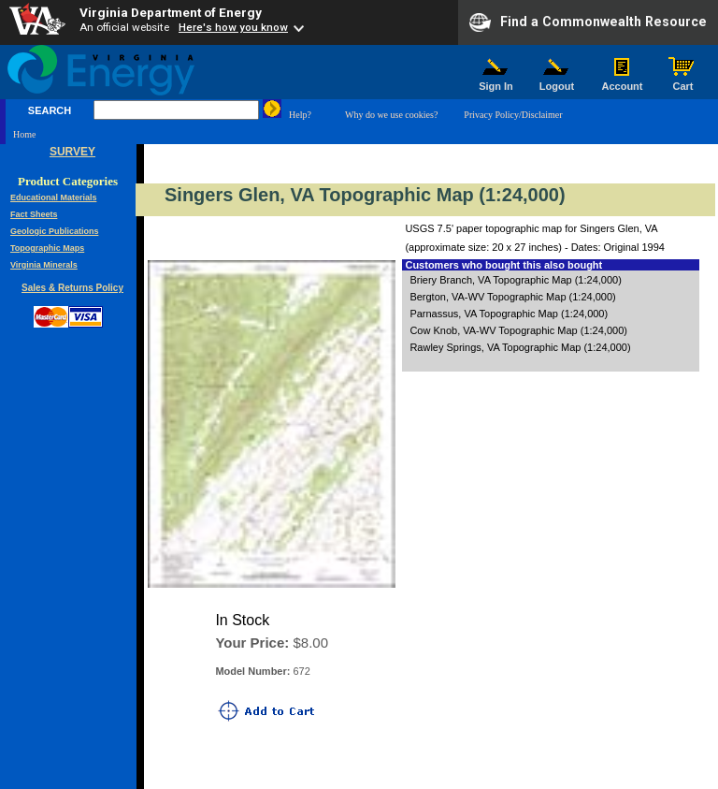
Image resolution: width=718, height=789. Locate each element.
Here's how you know (233, 27)
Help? (300, 115)
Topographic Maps (47, 248)
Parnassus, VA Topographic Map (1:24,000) (508, 313)
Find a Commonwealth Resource (588, 22)
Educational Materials (53, 197)
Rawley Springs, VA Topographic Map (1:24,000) (519, 347)
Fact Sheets (34, 214)
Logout (557, 81)
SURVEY (72, 151)
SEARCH (49, 110)
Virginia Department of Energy (170, 12)
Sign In (496, 81)
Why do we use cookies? (391, 115)
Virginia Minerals (44, 265)
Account (622, 81)
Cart (683, 81)
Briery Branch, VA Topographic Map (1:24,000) (515, 279)
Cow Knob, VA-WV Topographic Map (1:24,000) (518, 330)
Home (24, 134)
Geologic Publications (54, 231)
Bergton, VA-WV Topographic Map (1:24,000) (512, 296)
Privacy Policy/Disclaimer (513, 115)
